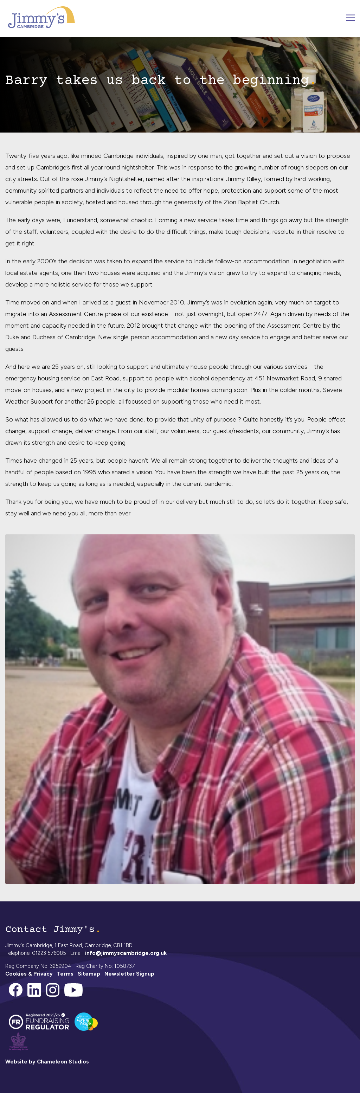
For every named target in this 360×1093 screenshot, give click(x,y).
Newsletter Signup (129, 974)
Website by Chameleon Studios (47, 1062)
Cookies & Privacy (29, 974)
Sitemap (89, 974)
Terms (65, 974)
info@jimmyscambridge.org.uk (126, 953)
